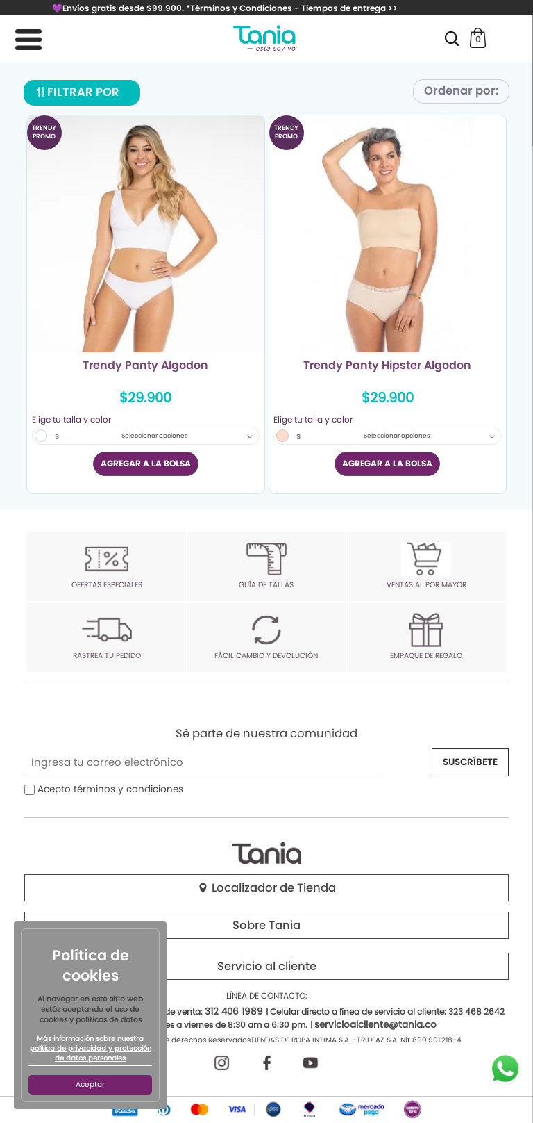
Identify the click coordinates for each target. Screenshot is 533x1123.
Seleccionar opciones (154, 436)
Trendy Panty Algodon (145, 366)
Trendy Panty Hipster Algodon (387, 366)
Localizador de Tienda (266, 888)
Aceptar (90, 1084)
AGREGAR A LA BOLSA (146, 463)
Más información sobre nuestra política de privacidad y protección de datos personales (90, 1048)
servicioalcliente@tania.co (375, 1024)
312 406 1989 (234, 1011)
